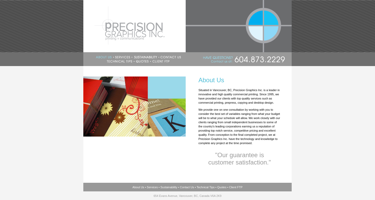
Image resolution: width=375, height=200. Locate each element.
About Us (138, 187)
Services (152, 187)
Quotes (221, 187)
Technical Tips (206, 187)
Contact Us (187, 187)
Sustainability (168, 187)
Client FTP (235, 187)
